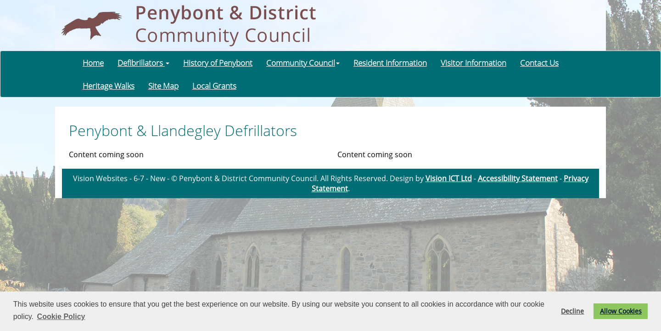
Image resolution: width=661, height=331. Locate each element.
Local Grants (214, 85)
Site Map (163, 85)
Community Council (303, 62)
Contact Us (539, 62)
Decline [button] (572, 311)
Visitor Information (473, 62)
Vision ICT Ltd (449, 178)
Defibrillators (143, 62)
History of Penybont (217, 62)
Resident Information (390, 62)
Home (93, 62)
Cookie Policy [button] (61, 316)
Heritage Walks (108, 85)
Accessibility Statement (518, 178)
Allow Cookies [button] (621, 311)
